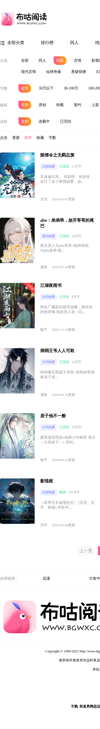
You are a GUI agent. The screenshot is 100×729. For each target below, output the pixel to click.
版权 (3, 105)
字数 (3, 89)
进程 (3, 122)
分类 (3, 61)
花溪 (46, 578)
